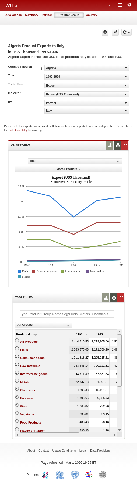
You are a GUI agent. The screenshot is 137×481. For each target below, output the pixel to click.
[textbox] (67, 314)
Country (91, 14)
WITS (11, 5)
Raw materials (30, 365)
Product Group (68, 14)
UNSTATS (75, 474)
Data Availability (18, 130)
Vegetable (27, 414)
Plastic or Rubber (32, 430)
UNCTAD (60, 474)
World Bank (104, 474)
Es (108, 5)
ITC (46, 474)
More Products (68, 168)
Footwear (26, 398)
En (98, 5)
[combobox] (43, 325)
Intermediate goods (33, 374)
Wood (24, 406)
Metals (24, 382)
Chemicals (27, 390)
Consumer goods (32, 357)
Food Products (30, 422)
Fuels (24, 349)
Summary (31, 14)
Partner (47, 14)
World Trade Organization (89, 474)
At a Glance (13, 14)
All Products (29, 341)
